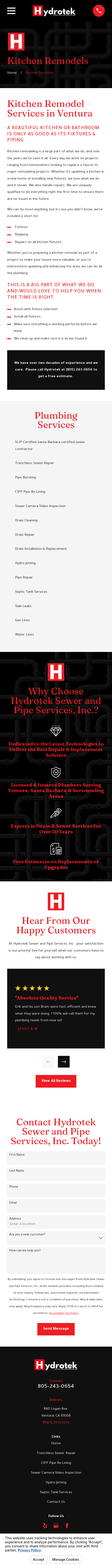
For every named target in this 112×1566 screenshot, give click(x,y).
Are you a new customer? (27, 1235)
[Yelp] (45, 1525)
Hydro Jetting (56, 1483)
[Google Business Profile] (56, 1525)
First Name (17, 1155)
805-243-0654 (56, 1387)
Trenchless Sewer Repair (56, 1453)
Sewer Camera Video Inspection (56, 1473)
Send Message (56, 1329)
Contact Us (56, 1502)
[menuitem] (56, 446)
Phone (13, 1187)
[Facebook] (67, 1525)
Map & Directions (56, 1423)
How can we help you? (25, 1251)
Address (15, 1219)
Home (56, 1444)
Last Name (16, 1171)
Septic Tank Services (56, 1493)
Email (13, 1203)
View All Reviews (56, 1081)
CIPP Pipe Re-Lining (56, 1463)
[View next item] (64, 1062)
